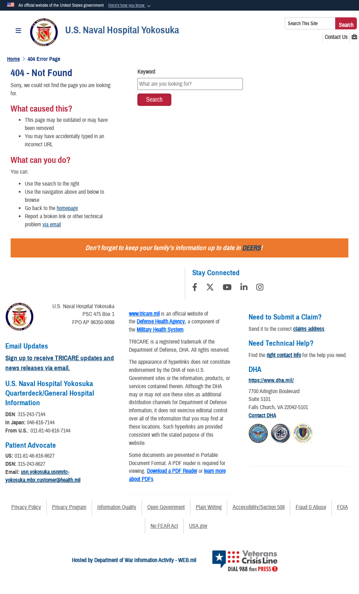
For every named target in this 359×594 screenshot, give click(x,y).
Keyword (146, 71)
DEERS (251, 248)
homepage (67, 208)
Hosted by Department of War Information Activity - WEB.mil (134, 560)
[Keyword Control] (190, 84)
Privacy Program (69, 507)
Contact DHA (262, 415)
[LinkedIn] (243, 288)
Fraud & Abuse (311, 507)
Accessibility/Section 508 (259, 507)
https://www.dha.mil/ (271, 380)
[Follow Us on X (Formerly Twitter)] (210, 288)
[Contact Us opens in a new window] (336, 37)
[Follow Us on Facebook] (194, 288)
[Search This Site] (310, 23)
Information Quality (116, 507)
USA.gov (198, 526)
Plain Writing (209, 507)
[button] (130, 5)
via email (51, 224)
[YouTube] (227, 288)
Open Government (166, 507)
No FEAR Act (164, 526)
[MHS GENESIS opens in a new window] (354, 37)
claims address (308, 329)
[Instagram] (259, 288)
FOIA (342, 507)
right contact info (284, 355)
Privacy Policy (26, 507)
